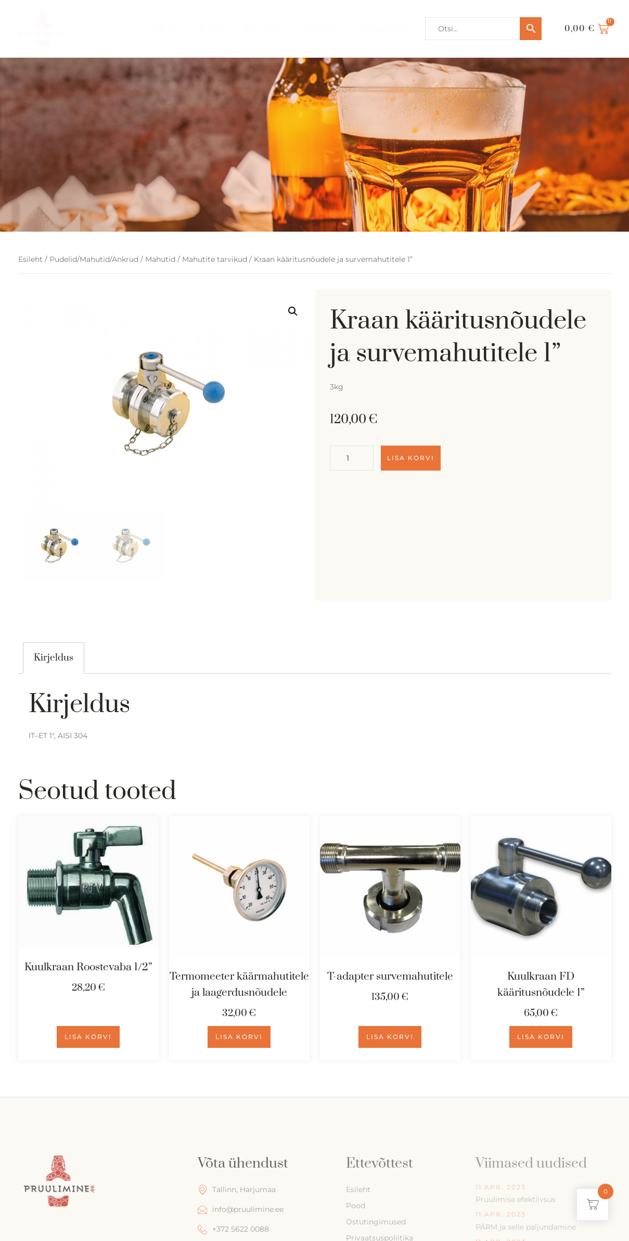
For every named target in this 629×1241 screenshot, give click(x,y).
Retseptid (263, 28)
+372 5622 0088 (233, 1229)
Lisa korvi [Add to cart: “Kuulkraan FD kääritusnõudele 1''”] (540, 1037)
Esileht (163, 28)
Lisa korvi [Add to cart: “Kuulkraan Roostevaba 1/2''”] (88, 1037)
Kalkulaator (384, 28)
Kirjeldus (53, 658)
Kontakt (321, 28)
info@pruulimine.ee (241, 1209)
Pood (210, 28)
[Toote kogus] (352, 458)
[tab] (54, 658)
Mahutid (160, 259)
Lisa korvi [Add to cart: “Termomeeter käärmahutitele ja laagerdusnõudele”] (239, 1037)
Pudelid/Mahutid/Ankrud (93, 259)
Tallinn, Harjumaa (237, 1190)
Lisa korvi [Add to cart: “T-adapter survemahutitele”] (390, 1037)
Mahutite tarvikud (214, 259)
